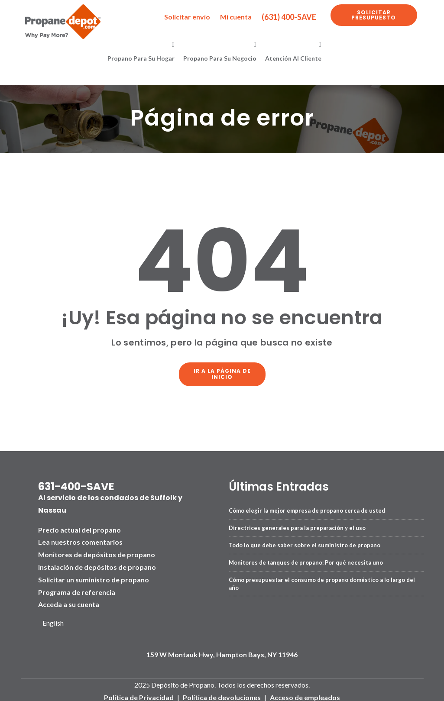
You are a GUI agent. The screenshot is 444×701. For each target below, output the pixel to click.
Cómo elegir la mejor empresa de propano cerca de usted (307, 507)
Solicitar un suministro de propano (93, 577)
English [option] (53, 620)
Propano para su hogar (141, 58)
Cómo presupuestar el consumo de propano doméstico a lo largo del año (322, 580)
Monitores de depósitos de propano (96, 552)
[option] (56, 621)
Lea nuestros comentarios (80, 539)
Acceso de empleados (305, 695)
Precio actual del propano (79, 527)
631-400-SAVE (76, 484)
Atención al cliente (293, 58)
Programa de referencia (76, 589)
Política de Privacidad (139, 695)
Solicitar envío (187, 17)
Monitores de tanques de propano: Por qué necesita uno (306, 559)
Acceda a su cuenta (68, 602)
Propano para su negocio (219, 58)
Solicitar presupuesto (373, 15)
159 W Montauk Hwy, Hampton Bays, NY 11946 (222, 652)
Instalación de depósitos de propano (97, 564)
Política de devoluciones (222, 695)
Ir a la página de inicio (222, 372)
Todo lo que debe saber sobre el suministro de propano (304, 542)
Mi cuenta (236, 17)
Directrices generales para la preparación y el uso (297, 524)
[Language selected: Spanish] (56, 621)
